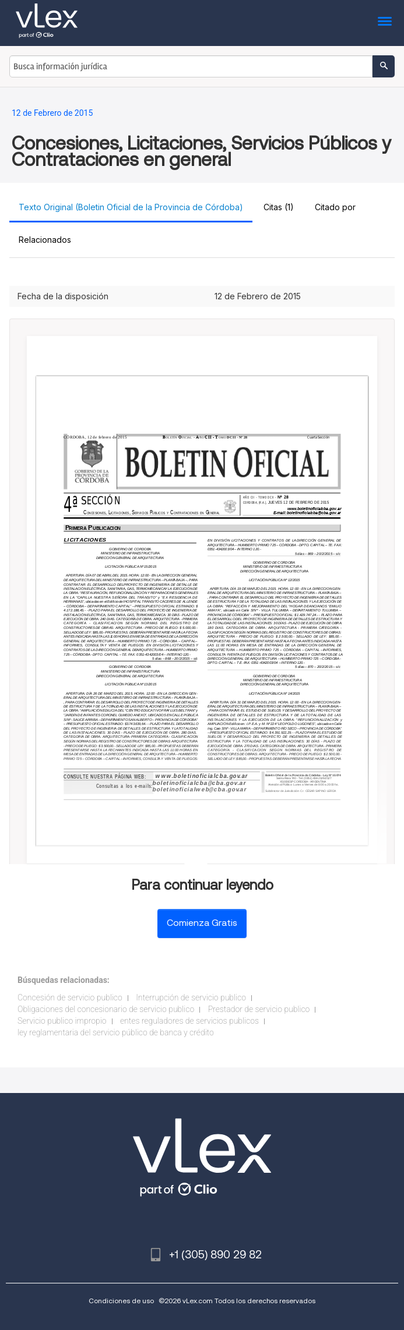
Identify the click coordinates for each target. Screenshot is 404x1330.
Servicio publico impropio (62, 1020)
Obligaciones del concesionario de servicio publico (105, 1009)
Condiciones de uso (121, 1300)
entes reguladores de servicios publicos (189, 1020)
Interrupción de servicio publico (191, 997)
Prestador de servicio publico (259, 1009)
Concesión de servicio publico (69, 997)
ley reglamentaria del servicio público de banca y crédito (115, 1032)
